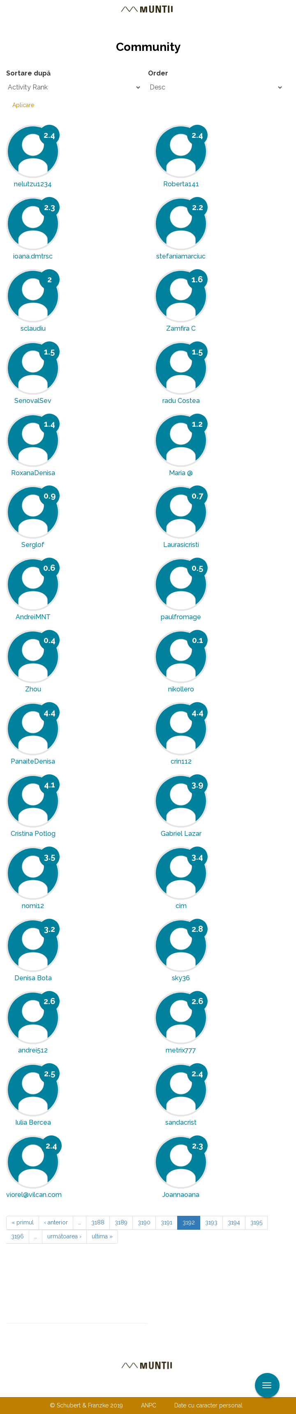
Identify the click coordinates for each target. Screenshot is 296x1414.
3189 (121, 1222)
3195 (256, 1222)
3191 (166, 1222)
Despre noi (135, 1389)
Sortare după (28, 73)
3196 (17, 1236)
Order (158, 73)
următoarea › (64, 1236)
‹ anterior (56, 1222)
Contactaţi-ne (85, 1389)
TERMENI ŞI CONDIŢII (196, 1389)
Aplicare (23, 105)
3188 (97, 1222)
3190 (144, 1222)
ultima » (102, 1236)
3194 (234, 1222)
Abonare (175, 1330)
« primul (23, 1222)
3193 (211, 1222)
